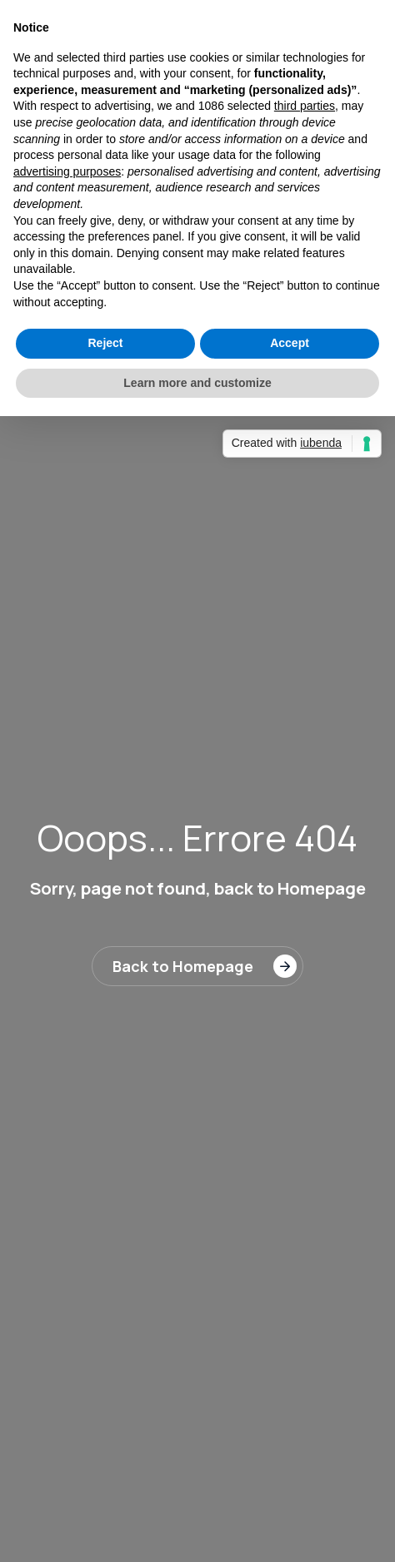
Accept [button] (289, 343)
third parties (304, 105)
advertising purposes (67, 171)
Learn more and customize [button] (197, 382)
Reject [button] (105, 343)
